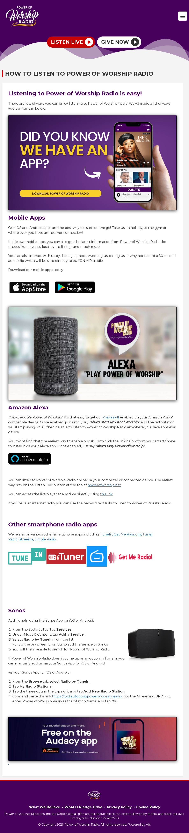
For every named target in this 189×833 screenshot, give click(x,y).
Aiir (148, 824)
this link (106, 494)
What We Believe (44, 807)
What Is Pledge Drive (83, 807)
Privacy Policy (119, 807)
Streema (26, 539)
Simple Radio (45, 539)
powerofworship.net (104, 485)
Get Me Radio (125, 534)
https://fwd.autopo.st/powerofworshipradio (87, 696)
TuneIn (106, 534)
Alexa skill (111, 417)
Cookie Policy (148, 807)
